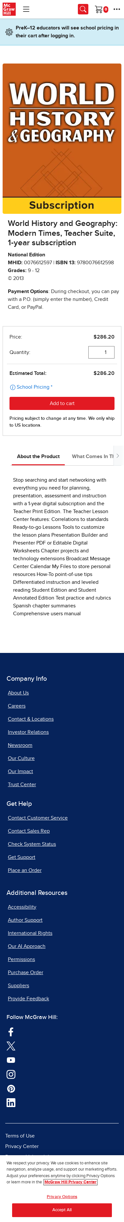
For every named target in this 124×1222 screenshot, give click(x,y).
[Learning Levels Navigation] (26, 9)
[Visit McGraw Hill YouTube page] (11, 1059)
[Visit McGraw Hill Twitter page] (11, 1045)
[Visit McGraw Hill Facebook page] (11, 1031)
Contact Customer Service (38, 818)
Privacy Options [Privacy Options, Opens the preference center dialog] (62, 1197)
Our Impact (20, 771)
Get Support (21, 857)
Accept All (62, 1210)
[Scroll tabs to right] (117, 456)
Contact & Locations (31, 719)
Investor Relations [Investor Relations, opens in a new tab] (28, 732)
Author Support (25, 920)
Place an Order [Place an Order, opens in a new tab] (25, 870)
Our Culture (21, 758)
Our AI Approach (26, 946)
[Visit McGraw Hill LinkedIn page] (11, 1102)
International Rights (30, 933)
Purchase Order (25, 972)
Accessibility (22, 907)
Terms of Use (20, 1136)
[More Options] (116, 9)
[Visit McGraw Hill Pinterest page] (11, 1088)
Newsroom (20, 745)
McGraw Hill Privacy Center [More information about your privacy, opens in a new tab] (70, 1182)
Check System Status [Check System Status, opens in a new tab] (32, 844)
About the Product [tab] (38, 456)
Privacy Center (22, 1146)
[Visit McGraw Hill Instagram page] (11, 1074)
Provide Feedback (28, 998)
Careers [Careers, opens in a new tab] (17, 706)
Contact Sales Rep (29, 831)
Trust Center (22, 784)
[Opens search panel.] (83, 9)
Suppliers (18, 985)
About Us (18, 692)
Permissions (21, 959)
